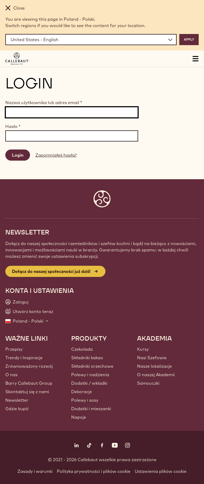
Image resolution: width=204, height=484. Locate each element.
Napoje (78, 417)
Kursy (143, 349)
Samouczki (148, 383)
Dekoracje (81, 391)
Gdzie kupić (17, 408)
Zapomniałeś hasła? (56, 155)
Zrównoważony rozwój (29, 366)
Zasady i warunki (35, 471)
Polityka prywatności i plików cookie (93, 471)
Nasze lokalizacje (154, 366)
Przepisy (14, 349)
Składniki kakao (87, 357)
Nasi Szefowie (152, 357)
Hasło (12, 126)
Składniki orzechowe (92, 366)
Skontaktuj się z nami (27, 391)
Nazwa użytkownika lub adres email (43, 102)
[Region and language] (91, 39)
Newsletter (16, 400)
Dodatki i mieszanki (91, 408)
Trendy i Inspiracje (23, 357)
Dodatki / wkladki (89, 383)
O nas (11, 374)
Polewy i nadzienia (90, 374)
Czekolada (82, 349)
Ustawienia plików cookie (160, 471)
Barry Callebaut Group (28, 383)
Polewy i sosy (84, 400)
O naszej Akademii (156, 374)
